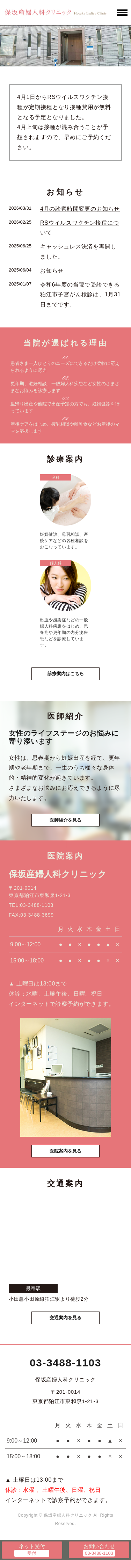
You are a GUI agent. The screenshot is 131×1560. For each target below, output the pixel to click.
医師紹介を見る (65, 820)
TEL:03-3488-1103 (31, 905)
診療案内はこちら (66, 673)
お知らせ (52, 271)
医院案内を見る (65, 1151)
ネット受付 (32, 1546)
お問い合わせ (99, 1546)
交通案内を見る (65, 1317)
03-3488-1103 (65, 1362)
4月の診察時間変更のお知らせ (80, 209)
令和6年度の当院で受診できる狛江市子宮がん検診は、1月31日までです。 (80, 295)
